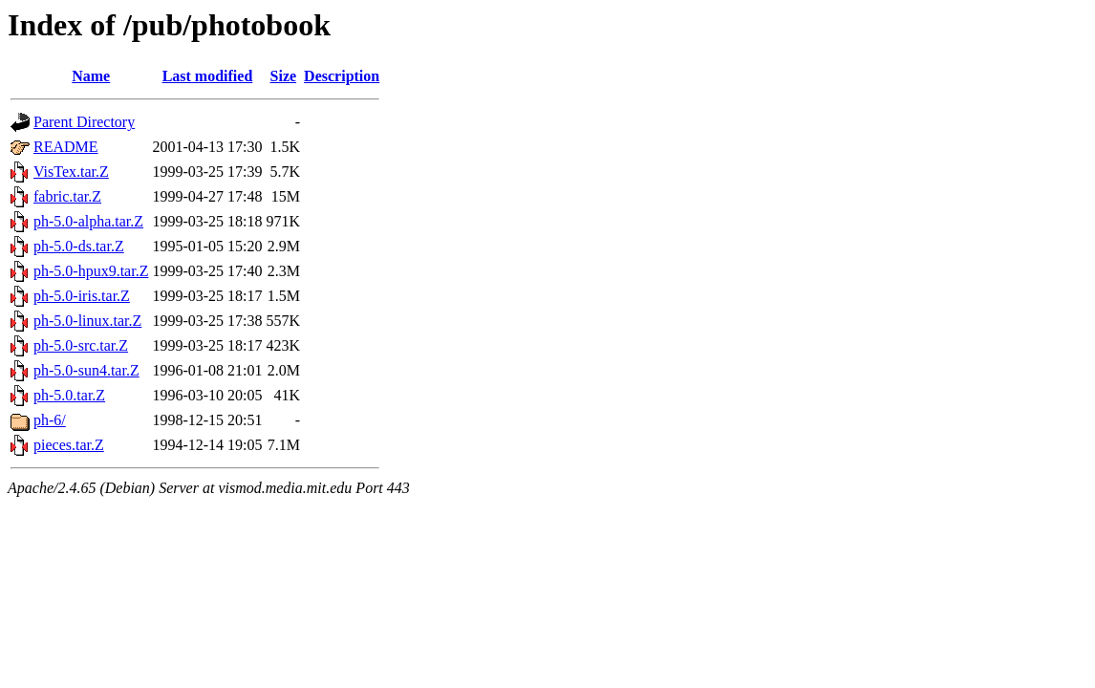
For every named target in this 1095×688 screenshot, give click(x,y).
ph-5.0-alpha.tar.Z (88, 221)
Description (341, 76)
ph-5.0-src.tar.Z (80, 345)
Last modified (207, 76)
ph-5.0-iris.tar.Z (81, 296)
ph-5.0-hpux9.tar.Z (90, 271)
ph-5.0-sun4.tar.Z (86, 370)
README (65, 147)
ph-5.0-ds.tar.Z (78, 246)
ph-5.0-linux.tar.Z (87, 320)
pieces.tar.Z (68, 445)
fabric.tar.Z (67, 196)
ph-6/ (49, 420)
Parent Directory (84, 122)
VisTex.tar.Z (71, 171)
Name (91, 76)
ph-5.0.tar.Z (69, 395)
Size (283, 76)
